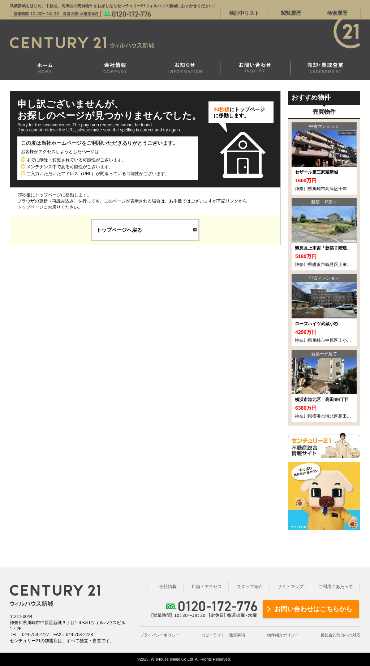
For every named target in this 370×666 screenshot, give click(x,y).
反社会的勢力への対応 (340, 635)
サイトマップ (291, 586)
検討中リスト (244, 13)
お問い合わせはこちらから (313, 609)
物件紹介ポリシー (283, 635)
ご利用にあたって (335, 586)
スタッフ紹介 (250, 586)
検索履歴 (337, 13)
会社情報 (168, 586)
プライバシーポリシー (160, 635)
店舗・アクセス (207, 586)
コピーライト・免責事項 (223, 635)
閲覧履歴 (291, 13)
